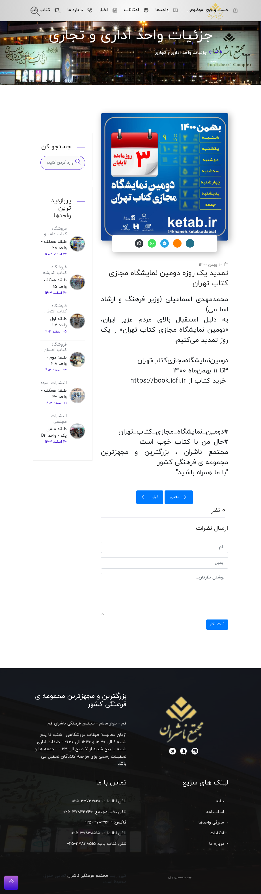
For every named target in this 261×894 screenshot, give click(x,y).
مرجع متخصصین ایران (180, 877)
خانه (218, 52)
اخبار (108, 10)
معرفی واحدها (211, 823)
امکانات (136, 10)
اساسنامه (215, 812)
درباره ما (79, 10)
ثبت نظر (217, 624)
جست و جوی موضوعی (212, 10)
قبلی (148, 497)
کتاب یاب (45, 10)
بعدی (180, 497)
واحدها (166, 10)
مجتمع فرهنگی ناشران (87, 876)
